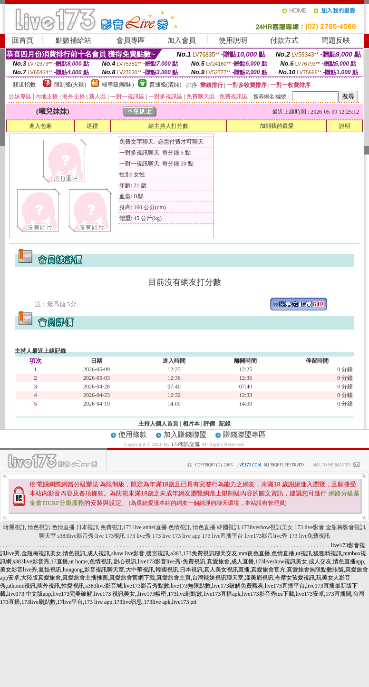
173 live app (186, 535)
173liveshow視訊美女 (267, 527)
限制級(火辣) (70, 84)
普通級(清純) (165, 84)
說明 (344, 126)
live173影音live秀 (266, 535)
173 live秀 (138, 535)
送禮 (92, 126)
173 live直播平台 (222, 535)
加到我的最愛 (277, 126)
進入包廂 (40, 126)
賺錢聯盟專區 (244, 434)
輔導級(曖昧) (118, 84)
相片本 (191, 423)
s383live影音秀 (76, 535)
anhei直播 (155, 527)
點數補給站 (73, 40)
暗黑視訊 (14, 527)
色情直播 (63, 527)
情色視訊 (39, 527)
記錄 (225, 423)
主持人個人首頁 (158, 423)
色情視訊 (179, 527)
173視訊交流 (185, 444)
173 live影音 (309, 527)
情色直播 (204, 527)
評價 (209, 423)
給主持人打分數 (168, 126)
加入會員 (181, 40)
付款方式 (284, 40)
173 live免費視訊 (309, 535)
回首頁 (22, 40)
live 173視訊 (110, 535)
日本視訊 (87, 527)
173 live (161, 535)
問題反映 (335, 40)
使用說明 (233, 40)
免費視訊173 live (121, 527)
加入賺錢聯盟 (185, 434)
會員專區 (131, 40)
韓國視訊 (228, 527)
